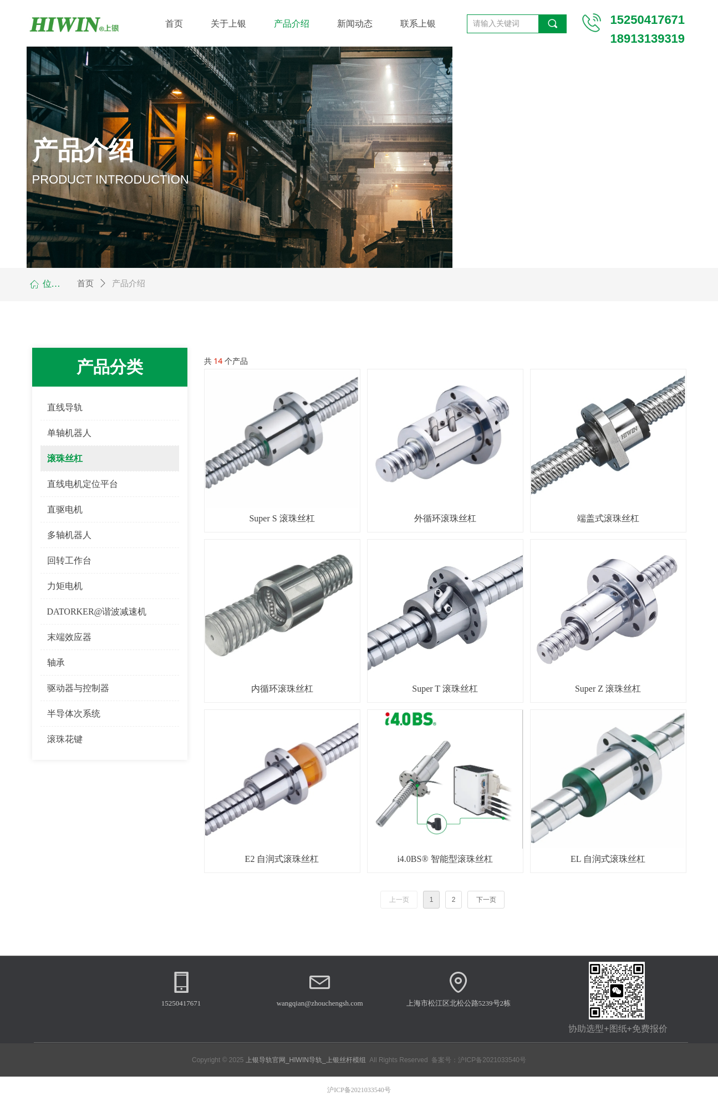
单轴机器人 (69, 433)
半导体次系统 (73, 713)
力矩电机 (65, 586)
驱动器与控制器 (78, 688)
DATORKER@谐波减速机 (97, 611)
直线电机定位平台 (82, 484)
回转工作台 (69, 560)
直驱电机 (65, 509)
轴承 (56, 662)
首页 (85, 283)
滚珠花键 (65, 739)
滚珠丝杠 (65, 458)
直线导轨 (65, 407)
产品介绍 (128, 283)
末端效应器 (69, 637)
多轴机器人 (69, 535)
